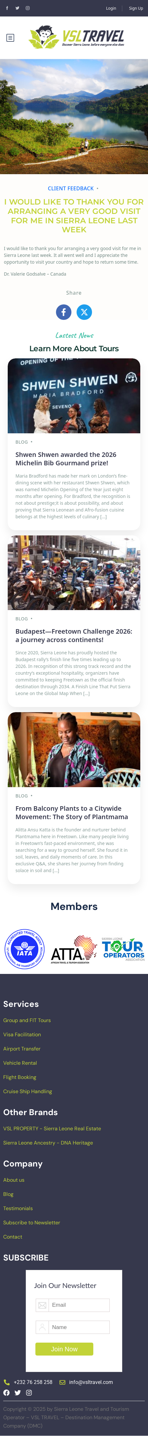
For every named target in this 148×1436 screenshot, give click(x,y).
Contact (12, 1236)
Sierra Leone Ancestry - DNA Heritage (48, 1142)
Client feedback (71, 188)
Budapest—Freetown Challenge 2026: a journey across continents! (73, 635)
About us (13, 1180)
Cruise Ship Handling (27, 1091)
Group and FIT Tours (27, 1020)
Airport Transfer (22, 1048)
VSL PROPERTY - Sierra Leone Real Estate (52, 1128)
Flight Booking (19, 1077)
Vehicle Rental (20, 1063)
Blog (8, 1194)
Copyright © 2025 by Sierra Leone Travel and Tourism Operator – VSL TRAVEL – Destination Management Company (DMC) (66, 1417)
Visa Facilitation (22, 1034)
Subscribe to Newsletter (31, 1222)
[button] (7, 949)
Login (111, 8)
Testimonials (18, 1208)
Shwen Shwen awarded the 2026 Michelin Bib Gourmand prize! (65, 458)
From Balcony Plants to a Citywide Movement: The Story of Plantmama (71, 812)
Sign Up (136, 8)
